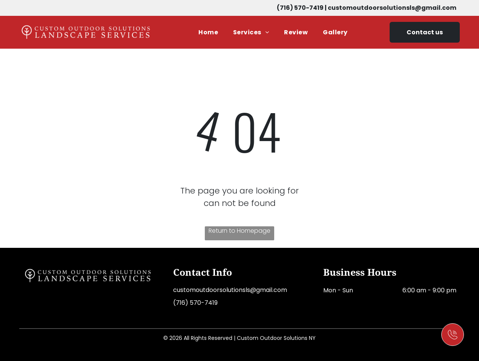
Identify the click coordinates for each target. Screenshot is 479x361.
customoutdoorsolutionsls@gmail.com (392, 7)
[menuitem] (208, 32)
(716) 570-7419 (300, 7)
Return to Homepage (239, 230)
